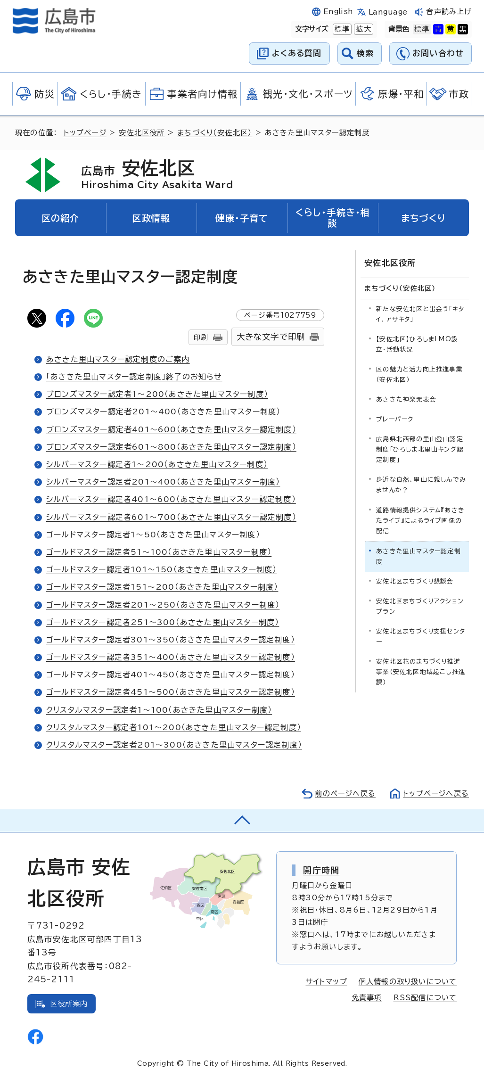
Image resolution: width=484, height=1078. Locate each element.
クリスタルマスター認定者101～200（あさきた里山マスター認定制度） (173, 727)
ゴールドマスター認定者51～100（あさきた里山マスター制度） (158, 552)
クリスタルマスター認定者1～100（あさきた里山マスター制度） (159, 710)
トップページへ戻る (436, 793)
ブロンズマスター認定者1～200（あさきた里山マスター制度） (157, 394)
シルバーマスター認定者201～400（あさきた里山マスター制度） (163, 482)
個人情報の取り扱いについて (408, 981)
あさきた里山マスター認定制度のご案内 (118, 359)
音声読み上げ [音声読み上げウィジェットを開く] (449, 11)
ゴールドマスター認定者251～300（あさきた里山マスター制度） (162, 622)
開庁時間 (321, 870)
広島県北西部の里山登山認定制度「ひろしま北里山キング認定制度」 (420, 449)
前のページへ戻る (345, 793)
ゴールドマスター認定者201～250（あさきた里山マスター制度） (162, 605)
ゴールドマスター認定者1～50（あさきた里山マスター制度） (153, 534)
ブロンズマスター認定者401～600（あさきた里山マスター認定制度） (171, 429)
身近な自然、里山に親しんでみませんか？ (421, 485)
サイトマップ (326, 981)
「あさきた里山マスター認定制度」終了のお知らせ (134, 376)
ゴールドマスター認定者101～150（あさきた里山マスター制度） (161, 569)
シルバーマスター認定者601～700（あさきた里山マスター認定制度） (171, 517)
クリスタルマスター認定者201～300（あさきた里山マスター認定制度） (174, 745)
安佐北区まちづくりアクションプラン (420, 606)
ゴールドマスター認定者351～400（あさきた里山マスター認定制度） (170, 657)
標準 (341, 29)
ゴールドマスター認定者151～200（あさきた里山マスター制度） (162, 587)
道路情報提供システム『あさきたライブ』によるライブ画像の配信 (420, 520)
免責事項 (367, 997)
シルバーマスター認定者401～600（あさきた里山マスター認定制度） (171, 499)
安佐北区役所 (141, 132)
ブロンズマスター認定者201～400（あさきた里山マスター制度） (163, 411)
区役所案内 (69, 1003)
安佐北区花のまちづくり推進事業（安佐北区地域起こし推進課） (420, 671)
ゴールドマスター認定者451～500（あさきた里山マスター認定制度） (170, 692)
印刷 (201, 337)
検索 (365, 53)
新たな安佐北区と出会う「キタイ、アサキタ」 (420, 314)
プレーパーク (394, 419)
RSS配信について (425, 997)
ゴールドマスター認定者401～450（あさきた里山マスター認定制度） (170, 674)
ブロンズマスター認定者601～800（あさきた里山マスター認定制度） (171, 447)
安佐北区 (157, 174)
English (338, 11)
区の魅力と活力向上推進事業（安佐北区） (419, 374)
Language (388, 12)
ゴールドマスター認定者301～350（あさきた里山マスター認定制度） (170, 639)
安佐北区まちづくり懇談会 (414, 581)
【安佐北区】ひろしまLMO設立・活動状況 (417, 344)
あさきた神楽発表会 (406, 399)
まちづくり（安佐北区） (214, 132)
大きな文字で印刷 (271, 337)
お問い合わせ (438, 53)
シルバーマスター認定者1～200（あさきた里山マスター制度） (157, 464)
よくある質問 (296, 53)
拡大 (362, 29)
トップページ (85, 132)
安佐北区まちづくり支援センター (420, 636)
